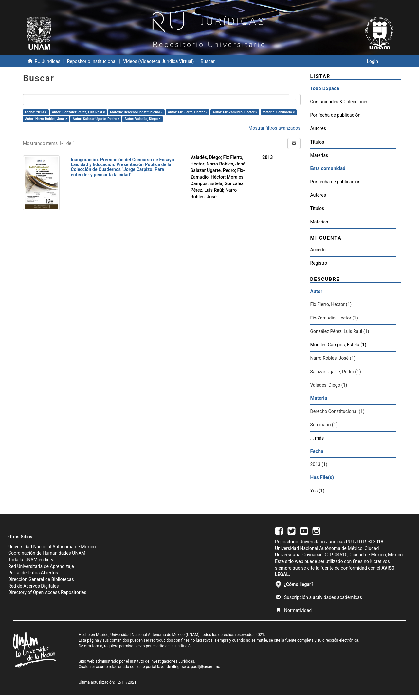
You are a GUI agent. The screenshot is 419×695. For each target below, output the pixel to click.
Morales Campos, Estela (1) (338, 344)
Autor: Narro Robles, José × (46, 119)
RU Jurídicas (47, 61)
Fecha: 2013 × (35, 112)
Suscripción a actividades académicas (319, 597)
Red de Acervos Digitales (33, 586)
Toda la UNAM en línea (31, 559)
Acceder (318, 249)
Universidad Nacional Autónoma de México (52, 546)
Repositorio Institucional (92, 61)
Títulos (317, 142)
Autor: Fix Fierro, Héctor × (188, 112)
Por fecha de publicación (335, 115)
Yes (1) (317, 490)
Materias (319, 155)
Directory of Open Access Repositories (47, 592)
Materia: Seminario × (279, 112)
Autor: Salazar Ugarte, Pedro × (96, 119)
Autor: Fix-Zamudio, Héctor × (235, 112)
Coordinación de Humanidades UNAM (46, 553)
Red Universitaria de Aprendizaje (41, 566)
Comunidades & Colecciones (339, 101)
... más (317, 438)
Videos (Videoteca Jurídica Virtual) (158, 61)
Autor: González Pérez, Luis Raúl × (78, 112)
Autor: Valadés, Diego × (143, 119)
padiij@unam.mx (205, 667)
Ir (294, 99)
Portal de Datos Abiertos (33, 572)
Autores (318, 128)
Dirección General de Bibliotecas (41, 579)
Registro (318, 263)
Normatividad (294, 610)
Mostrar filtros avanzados (274, 128)
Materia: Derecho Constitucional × (136, 112)
